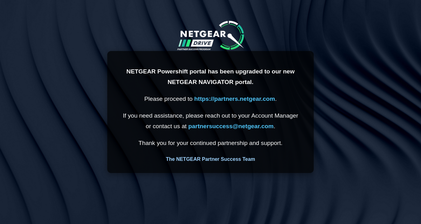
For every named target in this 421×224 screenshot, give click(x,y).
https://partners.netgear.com (234, 99)
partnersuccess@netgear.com (231, 126)
